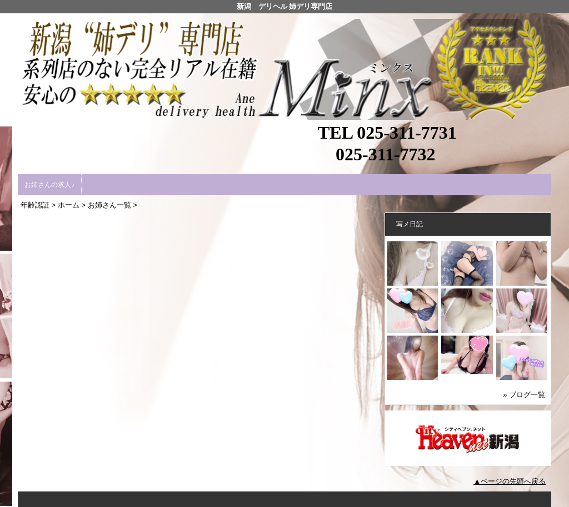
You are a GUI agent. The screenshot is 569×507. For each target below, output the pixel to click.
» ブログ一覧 (524, 395)
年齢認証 (35, 205)
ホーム (68, 205)
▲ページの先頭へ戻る (509, 481)
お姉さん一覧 (109, 205)
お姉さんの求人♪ (49, 185)
